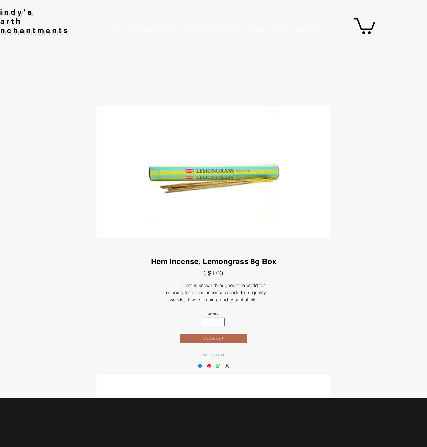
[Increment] (221, 322)
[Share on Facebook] (200, 366)
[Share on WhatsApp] (218, 366)
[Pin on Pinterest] (209, 366)
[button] (305, 29)
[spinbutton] (213, 322)
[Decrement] (206, 322)
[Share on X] (227, 366)
